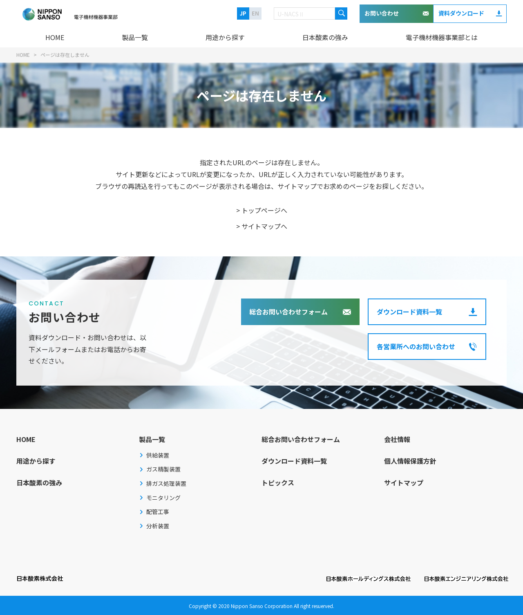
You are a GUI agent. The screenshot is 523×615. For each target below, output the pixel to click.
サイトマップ (403, 482)
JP (243, 13)
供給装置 (157, 455)
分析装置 (157, 526)
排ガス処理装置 (166, 483)
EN (255, 13)
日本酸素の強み (325, 37)
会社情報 (397, 439)
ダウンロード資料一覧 (409, 311)
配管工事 (157, 511)
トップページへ (264, 210)
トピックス (278, 482)
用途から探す (225, 37)
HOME (54, 37)
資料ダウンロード (461, 13)
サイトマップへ (264, 226)
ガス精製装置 (163, 469)
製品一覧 (135, 37)
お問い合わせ (381, 13)
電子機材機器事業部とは (442, 37)
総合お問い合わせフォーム (288, 311)
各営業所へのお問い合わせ (416, 346)
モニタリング (163, 498)
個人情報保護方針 (410, 461)
